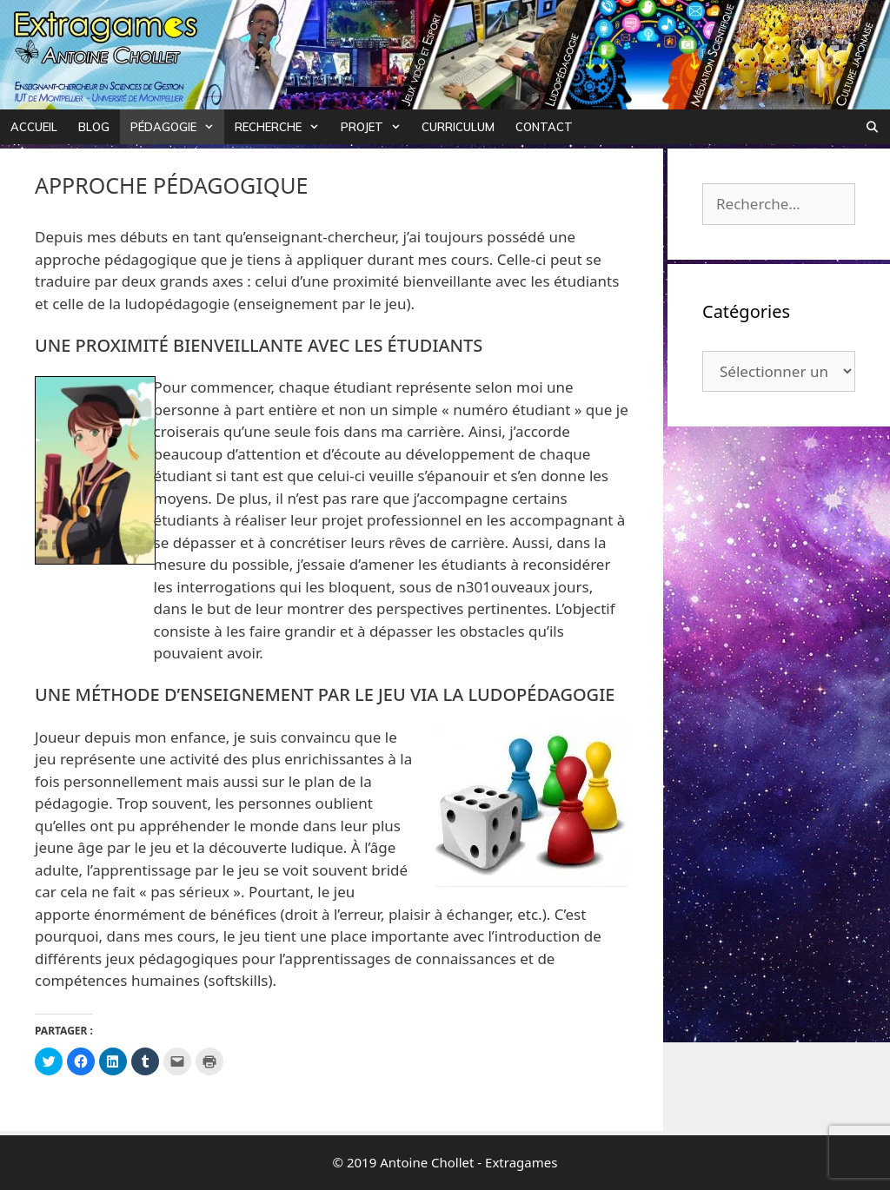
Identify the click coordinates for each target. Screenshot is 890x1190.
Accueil (33, 127)
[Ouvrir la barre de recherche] (872, 126)
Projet (376, 126)
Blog (94, 127)
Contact (544, 127)
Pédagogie (177, 126)
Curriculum (458, 127)
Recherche (282, 126)
